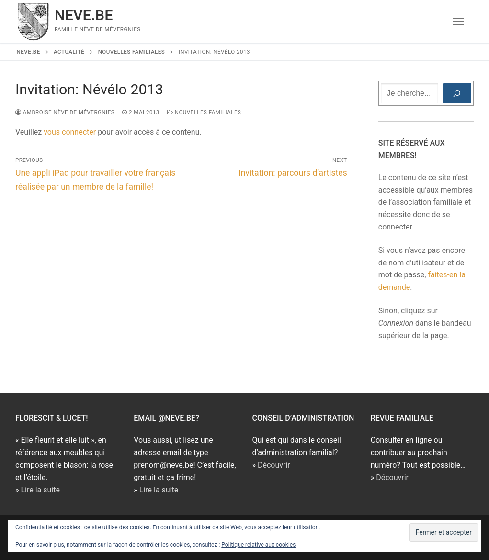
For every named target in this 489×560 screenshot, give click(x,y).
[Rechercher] (457, 93)
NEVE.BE (84, 15)
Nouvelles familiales (204, 112)
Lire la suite (40, 489)
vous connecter (70, 132)
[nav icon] (458, 21)
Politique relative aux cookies (258, 544)
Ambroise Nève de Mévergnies (64, 112)
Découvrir (274, 464)
